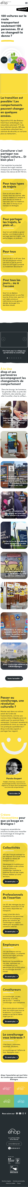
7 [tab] (21, 358)
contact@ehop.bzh (14, 1144)
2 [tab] (9, 358)
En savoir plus (10, 881)
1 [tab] (7, 358)
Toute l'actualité (13, 678)
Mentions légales (6, 1181)
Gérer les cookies (10, 1183)
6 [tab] (18, 358)
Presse (19, 1183)
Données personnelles (19, 1181)
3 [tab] (12, 358)
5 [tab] (16, 358)
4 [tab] (14, 358)
